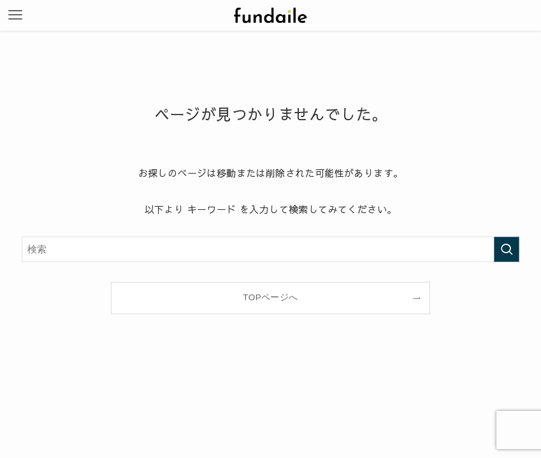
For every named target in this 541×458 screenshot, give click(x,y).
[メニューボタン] (15, 15)
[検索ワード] (270, 249)
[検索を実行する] (506, 249)
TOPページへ (270, 297)
